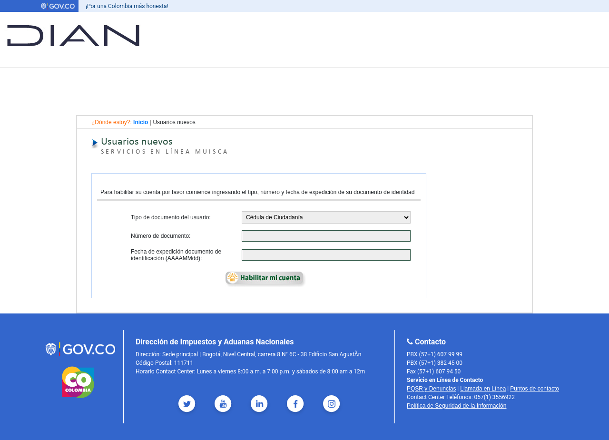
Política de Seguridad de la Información (456, 405)
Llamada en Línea (483, 388)
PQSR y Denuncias (431, 388)
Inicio (140, 122)
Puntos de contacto (534, 388)
